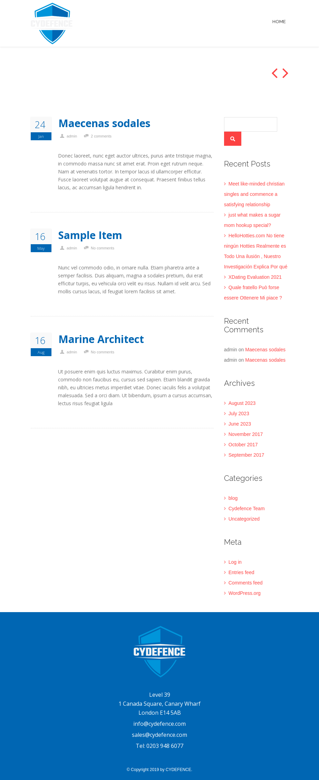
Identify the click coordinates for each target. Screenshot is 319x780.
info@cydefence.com (159, 723)
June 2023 (240, 424)
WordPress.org (245, 593)
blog (233, 498)
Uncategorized (244, 519)
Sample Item (90, 235)
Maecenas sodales (104, 123)
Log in (235, 562)
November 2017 (246, 434)
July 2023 (239, 413)
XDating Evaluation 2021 (255, 277)
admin (72, 136)
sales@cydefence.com (159, 735)
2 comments (101, 136)
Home (279, 21)
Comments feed (246, 583)
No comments (102, 248)
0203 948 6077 (164, 746)
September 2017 (246, 455)
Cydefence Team (247, 508)
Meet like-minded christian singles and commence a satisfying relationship (254, 194)
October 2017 (243, 444)
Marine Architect (101, 339)
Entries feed (241, 572)
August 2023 (242, 403)
